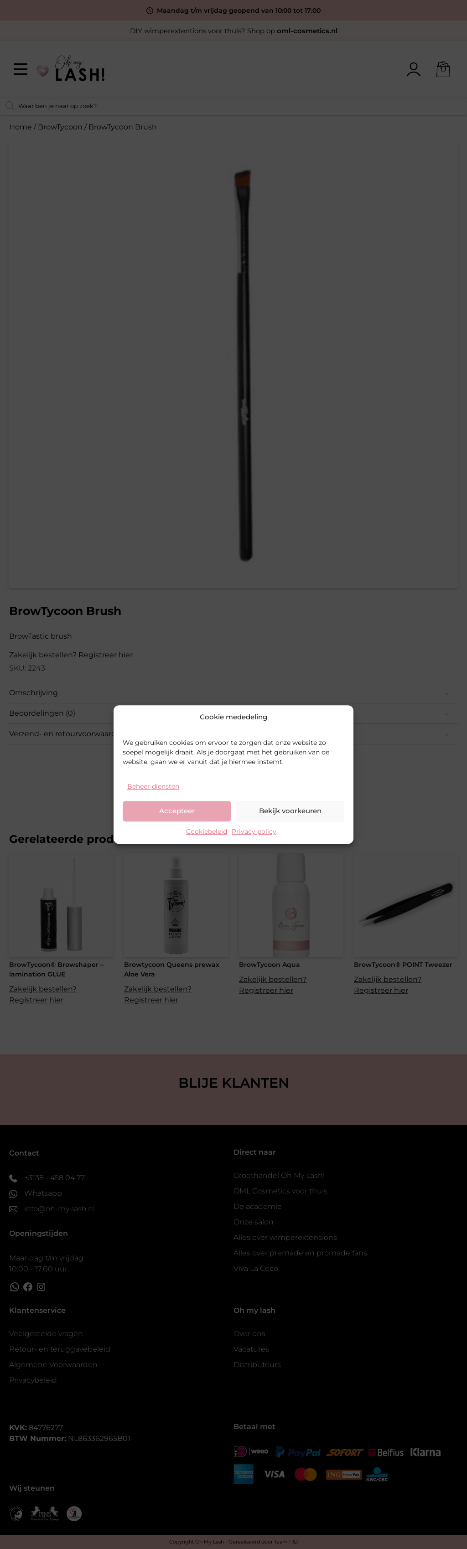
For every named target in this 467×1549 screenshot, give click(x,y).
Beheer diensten (153, 786)
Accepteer (177, 810)
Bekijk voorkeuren (290, 810)
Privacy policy (254, 831)
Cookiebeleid (206, 831)
